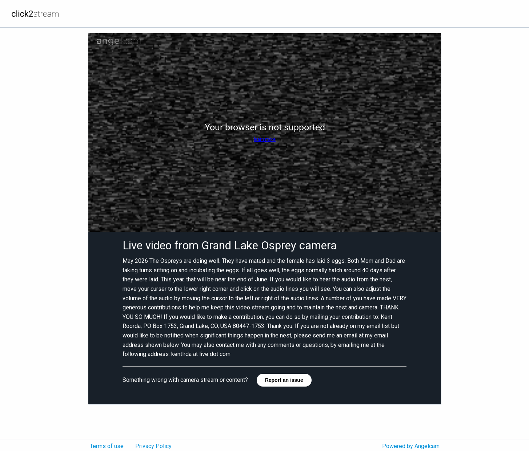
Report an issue (284, 380)
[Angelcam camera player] (264, 132)
